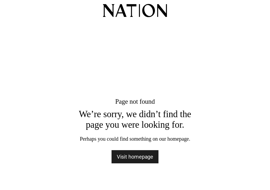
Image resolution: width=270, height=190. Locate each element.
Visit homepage (135, 157)
